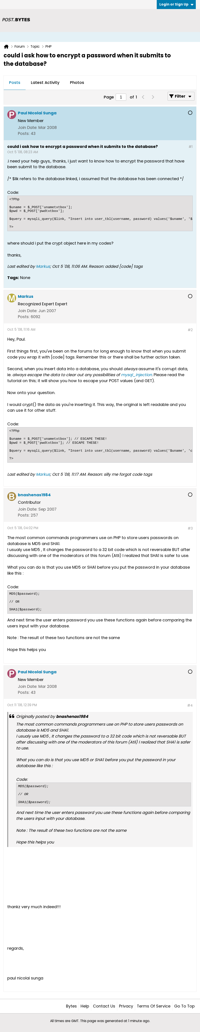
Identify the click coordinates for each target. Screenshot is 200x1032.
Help (85, 1006)
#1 (191, 146)
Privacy (126, 1006)
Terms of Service (153, 1006)
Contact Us (104, 1006)
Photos (77, 82)
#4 (190, 705)
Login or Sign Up (176, 4)
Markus (43, 266)
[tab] (15, 82)
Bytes (71, 1006)
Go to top (184, 1006)
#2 (190, 330)
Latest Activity (45, 82)
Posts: (24, 133)
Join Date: (27, 127)
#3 (190, 528)
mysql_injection (136, 374)
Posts (14, 82)
